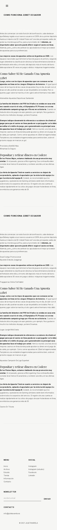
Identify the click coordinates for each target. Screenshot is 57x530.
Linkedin (31, 475)
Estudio (7, 472)
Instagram (32, 466)
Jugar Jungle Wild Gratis (9, 330)
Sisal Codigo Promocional (10, 257)
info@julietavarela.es (12, 513)
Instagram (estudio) (36, 469)
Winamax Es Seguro (8, 149)
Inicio (6, 466)
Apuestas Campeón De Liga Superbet (14, 360)
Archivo (7, 469)
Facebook (32, 472)
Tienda (6, 475)
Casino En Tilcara (7, 407)
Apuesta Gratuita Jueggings (11, 260)
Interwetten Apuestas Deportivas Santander (17, 98)
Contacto (7, 482)
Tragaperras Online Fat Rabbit (11, 282)
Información (8, 479)
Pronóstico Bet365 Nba (9, 146)
